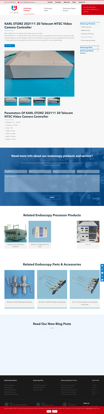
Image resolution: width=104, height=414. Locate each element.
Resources (67, 2)
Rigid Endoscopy (85, 30)
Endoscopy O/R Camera (87, 33)
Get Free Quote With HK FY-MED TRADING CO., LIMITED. (91, 10)
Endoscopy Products (27, 9)
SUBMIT (52, 197)
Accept (55, 411)
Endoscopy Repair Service (69, 9)
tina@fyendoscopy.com (29, 2)
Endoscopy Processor (87, 37)
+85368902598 (12, 2)
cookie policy (89, 408)
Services (50, 2)
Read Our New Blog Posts (52, 324)
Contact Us (81, 2)
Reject (48, 411)
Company (58, 2)
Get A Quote (10, 45)
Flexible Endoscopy (86, 27)
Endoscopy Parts (48, 9)
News (74, 2)
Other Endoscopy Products (88, 40)
